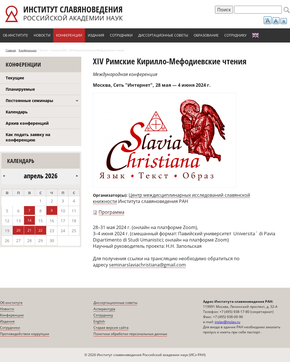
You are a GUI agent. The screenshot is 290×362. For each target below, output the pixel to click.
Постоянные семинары (29, 100)
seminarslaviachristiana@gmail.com (147, 265)
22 (40, 230)
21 (29, 230)
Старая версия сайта (111, 327)
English (255, 35)
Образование (206, 35)
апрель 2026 (40, 176)
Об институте (15, 35)
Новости (42, 35)
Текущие (15, 78)
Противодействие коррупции (24, 333)
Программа (111, 212)
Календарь (17, 112)
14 (29, 220)
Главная (11, 50)
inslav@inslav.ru (227, 321)
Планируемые (20, 89)
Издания (96, 35)
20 (18, 230)
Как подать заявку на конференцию (28, 137)
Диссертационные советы (163, 35)
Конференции (69, 35)
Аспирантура (104, 308)
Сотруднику (235, 35)
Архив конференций (27, 123)
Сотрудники (121, 35)
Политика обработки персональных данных (130, 333)
